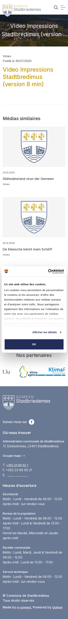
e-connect (24, 607)
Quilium (57, 607)
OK (34, 344)
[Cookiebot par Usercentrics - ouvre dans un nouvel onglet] (48, 271)
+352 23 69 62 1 (17, 465)
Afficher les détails (44, 332)
